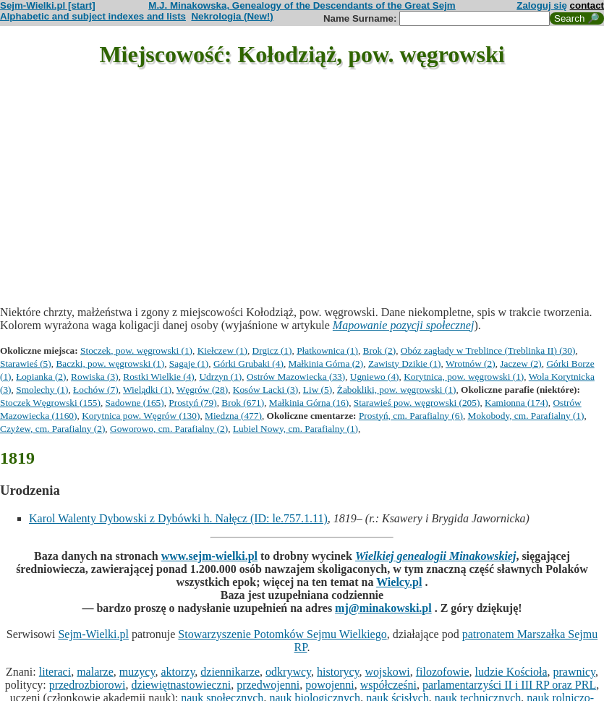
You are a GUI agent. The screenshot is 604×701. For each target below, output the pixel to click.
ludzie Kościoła (511, 672)
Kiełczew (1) (222, 350)
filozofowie (442, 672)
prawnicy (574, 672)
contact (587, 5)
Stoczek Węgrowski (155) (50, 402)
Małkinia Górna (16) (309, 402)
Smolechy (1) (42, 389)
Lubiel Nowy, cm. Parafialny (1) (295, 428)
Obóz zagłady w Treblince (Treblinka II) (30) (488, 350)
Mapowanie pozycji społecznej (404, 325)
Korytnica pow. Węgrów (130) (141, 415)
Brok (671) (242, 402)
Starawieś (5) (25, 363)
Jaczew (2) (520, 363)
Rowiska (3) (95, 376)
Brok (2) (379, 350)
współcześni (388, 685)
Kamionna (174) (516, 402)
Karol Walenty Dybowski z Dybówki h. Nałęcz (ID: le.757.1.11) (178, 518)
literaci (55, 672)
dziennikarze (230, 672)
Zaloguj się (541, 5)
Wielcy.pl (399, 582)
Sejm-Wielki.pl (93, 634)
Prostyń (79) (192, 402)
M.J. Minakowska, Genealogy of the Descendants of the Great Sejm (301, 5)
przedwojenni (268, 685)
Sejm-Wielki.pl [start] (47, 5)
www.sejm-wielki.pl (209, 556)
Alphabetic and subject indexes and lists (93, 16)
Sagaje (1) (188, 363)
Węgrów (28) (202, 389)
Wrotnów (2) (470, 363)
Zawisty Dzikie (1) (404, 363)
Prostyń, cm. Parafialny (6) (411, 415)
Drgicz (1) (272, 350)
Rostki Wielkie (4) (158, 376)
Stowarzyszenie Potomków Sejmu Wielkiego (282, 634)
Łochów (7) (96, 389)
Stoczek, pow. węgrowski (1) (136, 350)
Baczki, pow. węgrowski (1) (110, 363)
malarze (95, 672)
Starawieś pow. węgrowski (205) (417, 402)
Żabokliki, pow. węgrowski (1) (396, 389)
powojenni (329, 685)
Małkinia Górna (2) (326, 363)
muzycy (137, 672)
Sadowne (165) (135, 402)
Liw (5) (317, 389)
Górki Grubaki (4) (248, 363)
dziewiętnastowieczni (181, 685)
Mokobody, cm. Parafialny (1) (526, 415)
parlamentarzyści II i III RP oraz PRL (509, 685)
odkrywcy (288, 672)
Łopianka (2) (41, 376)
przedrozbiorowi (87, 685)
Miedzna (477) (233, 415)
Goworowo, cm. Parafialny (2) (169, 428)
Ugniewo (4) (374, 376)
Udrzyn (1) (220, 376)
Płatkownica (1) (327, 350)
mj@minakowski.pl (383, 608)
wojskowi (387, 672)
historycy (338, 672)
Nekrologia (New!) (232, 16)
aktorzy (178, 672)
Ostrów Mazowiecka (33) (296, 376)
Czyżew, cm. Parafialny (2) (52, 428)
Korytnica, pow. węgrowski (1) (464, 376)
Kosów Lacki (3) (265, 389)
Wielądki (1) (147, 389)
